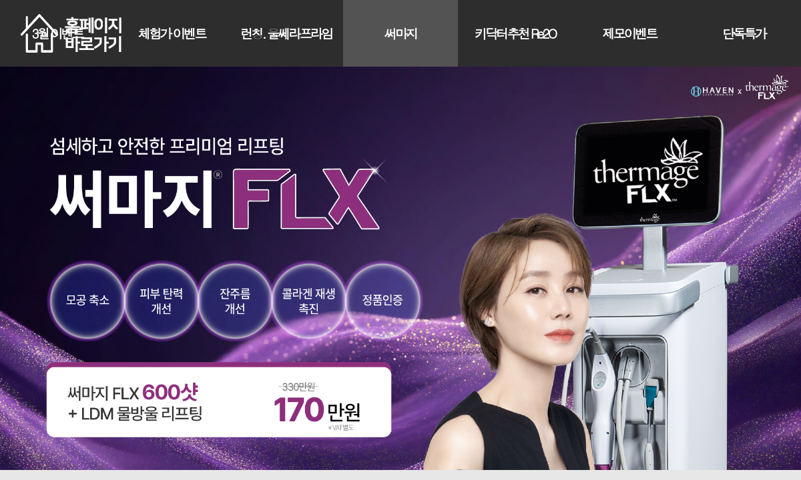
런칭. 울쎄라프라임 (286, 33)
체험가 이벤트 (172, 33)
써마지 (400, 33)
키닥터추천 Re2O (515, 33)
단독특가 (744, 33)
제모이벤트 (629, 33)
